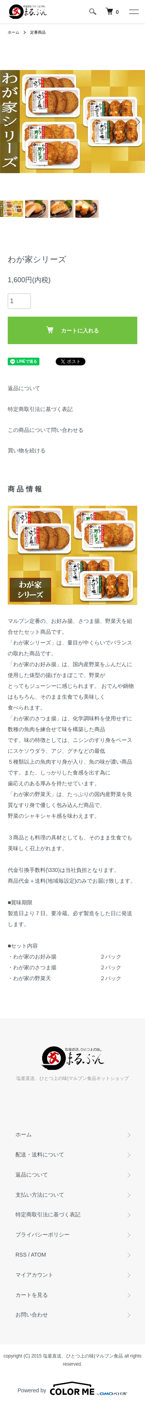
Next (136, 121)
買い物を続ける (27, 450)
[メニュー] (133, 11)
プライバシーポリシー (42, 1234)
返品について (24, 388)
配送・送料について (39, 1154)
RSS (21, 1255)
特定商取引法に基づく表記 (40, 409)
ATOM (38, 1255)
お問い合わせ (31, 1314)
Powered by (73, 1388)
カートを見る (31, 1295)
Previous (8, 121)
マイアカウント (34, 1275)
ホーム (13, 32)
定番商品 (38, 32)
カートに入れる (72, 330)
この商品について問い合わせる (46, 430)
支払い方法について (39, 1195)
